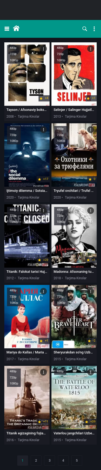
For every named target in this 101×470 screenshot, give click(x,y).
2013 (57, 116)
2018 (57, 278)
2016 (10, 440)
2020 (10, 197)
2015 (57, 359)
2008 (10, 116)
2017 (10, 359)
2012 (10, 278)
